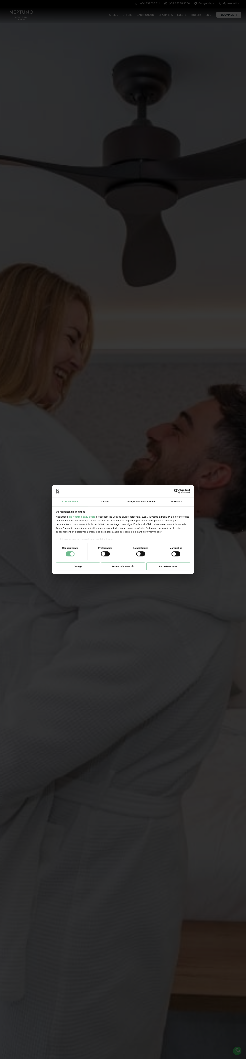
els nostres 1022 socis (82, 516)
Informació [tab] (176, 501)
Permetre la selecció (123, 566)
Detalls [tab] (105, 501)
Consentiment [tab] (70, 501)
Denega (78, 566)
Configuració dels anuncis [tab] (140, 501)
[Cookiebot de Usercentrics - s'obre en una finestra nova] (176, 491)
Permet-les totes (168, 566)
